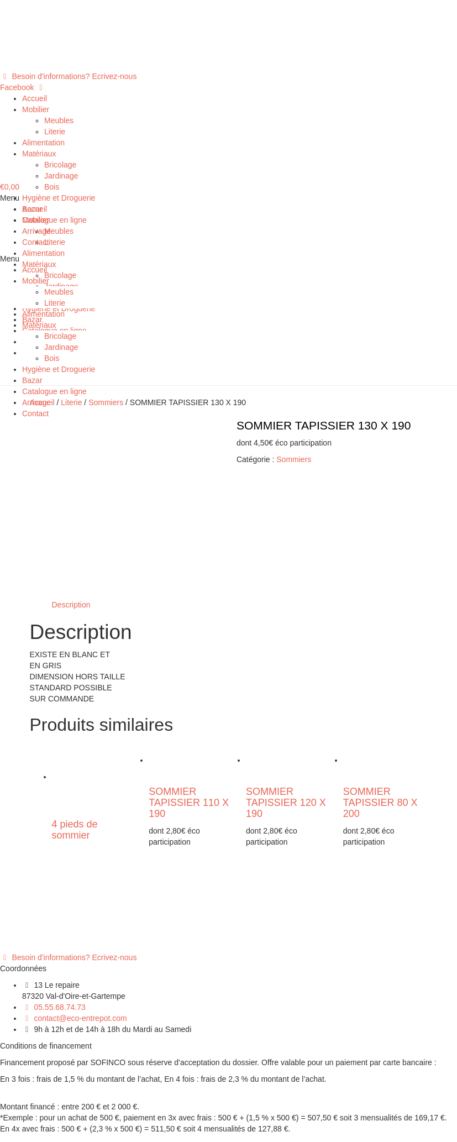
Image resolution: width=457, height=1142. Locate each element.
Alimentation (43, 142)
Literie (54, 131)
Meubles (58, 120)
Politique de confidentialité (67, 1092)
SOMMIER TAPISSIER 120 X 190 (286, 705)
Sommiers (293, 459)
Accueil (34, 98)
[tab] (71, 506)
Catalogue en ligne (54, 220)
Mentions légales (51, 1081)
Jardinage (61, 175)
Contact (35, 242)
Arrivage (36, 231)
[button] (68, 76)
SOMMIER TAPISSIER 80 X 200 (380, 705)
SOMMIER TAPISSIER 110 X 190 (189, 705)
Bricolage (60, 164)
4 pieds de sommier (75, 732)
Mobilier (35, 109)
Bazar (32, 209)
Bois (51, 186)
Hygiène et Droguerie (58, 197)
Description (71, 506)
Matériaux (39, 153)
